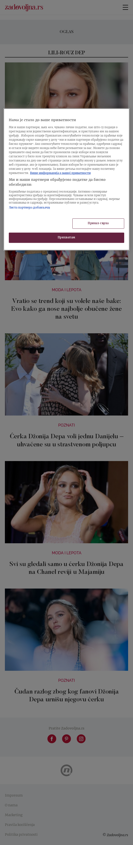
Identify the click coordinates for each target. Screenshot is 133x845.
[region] (66, 179)
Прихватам (66, 237)
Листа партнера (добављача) (29, 208)
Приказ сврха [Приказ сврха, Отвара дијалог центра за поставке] (98, 223)
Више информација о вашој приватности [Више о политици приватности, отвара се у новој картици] (60, 173)
